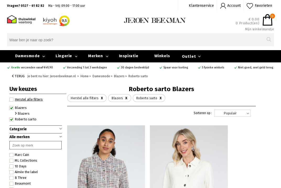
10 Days (17, 166)
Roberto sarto (22, 119)
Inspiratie (128, 56)
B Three (17, 178)
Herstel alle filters (26, 99)
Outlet (189, 56)
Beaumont (20, 183)
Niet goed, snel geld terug (255, 67)
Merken (95, 56)
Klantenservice (201, 5)
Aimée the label (23, 172)
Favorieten (263, 5)
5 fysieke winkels (213, 67)
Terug (18, 76)
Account (234, 5)
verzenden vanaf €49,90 (32, 67)
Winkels (162, 56)
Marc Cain (19, 155)
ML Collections (23, 160)
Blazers (18, 108)
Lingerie (64, 56)
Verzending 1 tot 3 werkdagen (87, 67)
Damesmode (27, 56)
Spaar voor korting (175, 67)
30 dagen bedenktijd (135, 67)
